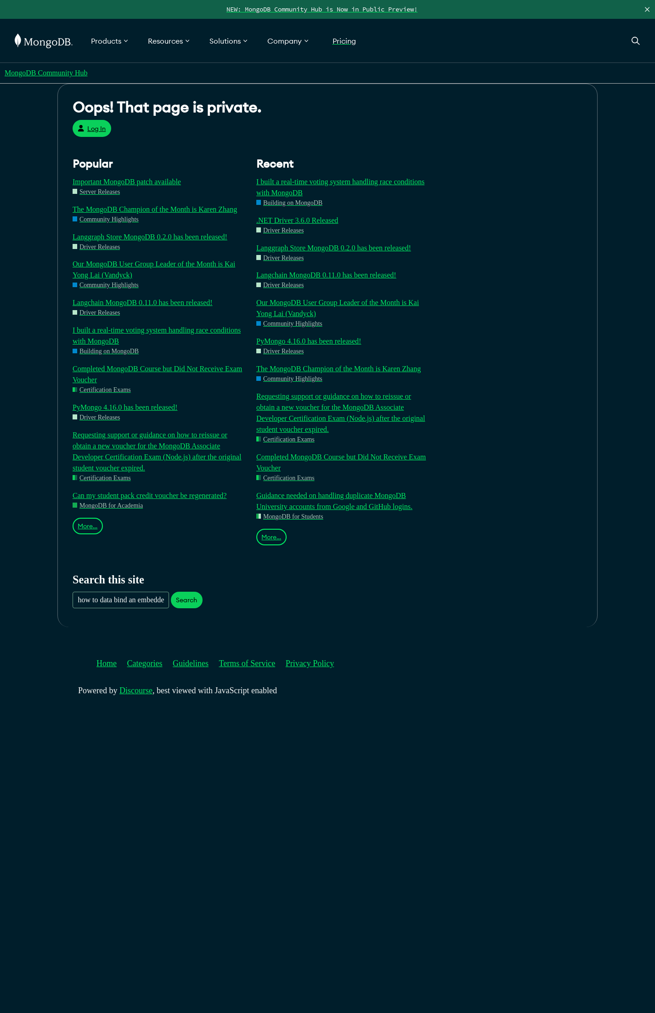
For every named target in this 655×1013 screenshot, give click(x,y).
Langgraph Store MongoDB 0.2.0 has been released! (150, 237)
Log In (92, 129)
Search (186, 600)
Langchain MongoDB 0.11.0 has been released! (143, 302)
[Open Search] (635, 40)
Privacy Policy (310, 663)
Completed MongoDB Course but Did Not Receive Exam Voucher (157, 374)
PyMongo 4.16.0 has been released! (125, 407)
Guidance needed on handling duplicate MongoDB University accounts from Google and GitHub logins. (334, 501)
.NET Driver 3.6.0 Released (297, 220)
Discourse (135, 690)
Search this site (108, 579)
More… (87, 526)
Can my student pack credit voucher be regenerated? (149, 495)
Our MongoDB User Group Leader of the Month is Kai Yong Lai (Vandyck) (154, 269)
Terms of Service (247, 663)
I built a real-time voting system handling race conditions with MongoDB (157, 335)
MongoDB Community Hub (46, 73)
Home (106, 663)
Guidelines (191, 663)
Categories (145, 663)
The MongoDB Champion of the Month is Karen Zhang (155, 209)
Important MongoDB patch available (127, 182)
